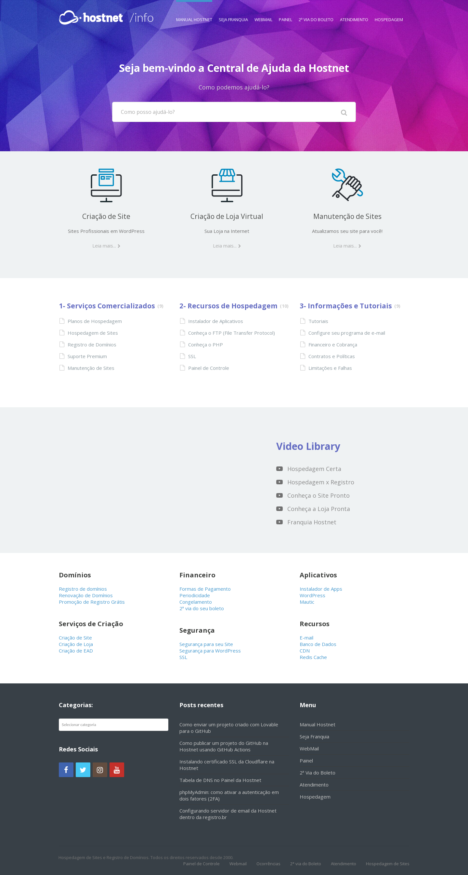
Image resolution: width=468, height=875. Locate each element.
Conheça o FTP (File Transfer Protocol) (231, 333)
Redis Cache (313, 657)
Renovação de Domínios (86, 595)
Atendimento (354, 11)
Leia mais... (104, 245)
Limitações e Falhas (330, 368)
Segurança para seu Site (206, 644)
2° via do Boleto (305, 864)
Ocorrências (268, 864)
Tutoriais (318, 321)
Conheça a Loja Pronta (318, 509)
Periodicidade (194, 595)
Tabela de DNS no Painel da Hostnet (220, 780)
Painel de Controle (208, 368)
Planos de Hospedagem (95, 321)
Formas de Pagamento (205, 589)
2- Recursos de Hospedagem (228, 305)
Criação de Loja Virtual (226, 216)
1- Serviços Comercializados (107, 305)
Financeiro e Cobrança (332, 344)
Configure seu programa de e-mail (346, 333)
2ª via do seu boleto (201, 608)
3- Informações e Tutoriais (346, 305)
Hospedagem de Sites (93, 333)
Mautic (307, 602)
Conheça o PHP (205, 344)
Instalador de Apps (321, 589)
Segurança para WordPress (210, 650)
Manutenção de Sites (347, 216)
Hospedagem (389, 11)
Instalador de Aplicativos (215, 321)
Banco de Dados (318, 644)
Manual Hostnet (194, 11)
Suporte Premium (87, 356)
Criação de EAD (76, 650)
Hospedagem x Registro (320, 482)
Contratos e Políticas (331, 356)
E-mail (306, 637)
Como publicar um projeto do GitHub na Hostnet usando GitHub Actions (223, 746)
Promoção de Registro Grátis (92, 602)
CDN (305, 650)
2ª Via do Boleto (316, 11)
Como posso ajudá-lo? (148, 112)
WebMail (263, 11)
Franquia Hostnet (311, 522)
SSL (192, 356)
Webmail (238, 864)
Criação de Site (106, 216)
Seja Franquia (233, 11)
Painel (285, 11)
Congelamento (195, 602)
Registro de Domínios (92, 344)
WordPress (312, 595)
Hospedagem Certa (314, 469)
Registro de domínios (83, 589)
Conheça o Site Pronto (318, 495)
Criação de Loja (76, 644)
